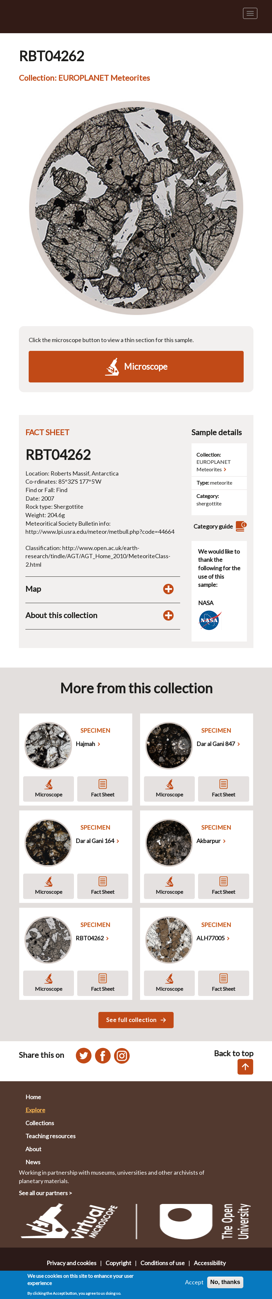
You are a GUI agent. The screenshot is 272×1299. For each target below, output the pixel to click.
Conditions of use (162, 1262)
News (32, 1162)
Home (33, 1096)
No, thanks (225, 1283)
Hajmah (85, 743)
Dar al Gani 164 (95, 840)
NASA (205, 602)
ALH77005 (210, 938)
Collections (39, 1122)
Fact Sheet (102, 794)
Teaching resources (50, 1136)
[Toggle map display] (168, 588)
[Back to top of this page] (245, 1067)
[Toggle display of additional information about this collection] (168, 615)
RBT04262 (90, 938)
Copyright (118, 1262)
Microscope (48, 794)
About (33, 1149)
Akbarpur (208, 840)
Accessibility (210, 1262)
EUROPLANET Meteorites (213, 465)
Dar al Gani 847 (215, 743)
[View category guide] (240, 526)
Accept (194, 1283)
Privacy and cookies (71, 1262)
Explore (35, 1109)
